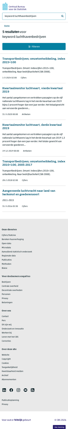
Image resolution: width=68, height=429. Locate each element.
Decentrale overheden (12, 290)
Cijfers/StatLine (9, 235)
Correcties (6, 341)
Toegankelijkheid (9, 367)
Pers (4, 321)
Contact (5, 316)
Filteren (34, 46)
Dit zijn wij (7, 325)
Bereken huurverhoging (13, 239)
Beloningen (7, 303)
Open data (6, 244)
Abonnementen (9, 380)
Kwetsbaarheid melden (12, 371)
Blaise (4, 268)
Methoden (6, 264)
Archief (5, 375)
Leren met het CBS (10, 337)
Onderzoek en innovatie (13, 329)
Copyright (6, 359)
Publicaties (7, 260)
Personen (6, 294)
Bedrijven (6, 282)
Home (7, 26)
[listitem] (4, 390)
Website (5, 355)
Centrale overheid (10, 286)
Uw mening (59, 427)
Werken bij (7, 333)
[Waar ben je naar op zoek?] (34, 16)
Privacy (5, 298)
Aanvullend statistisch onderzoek (17, 252)
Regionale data (9, 256)
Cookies (5, 363)
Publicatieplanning (10, 400)
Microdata (6, 248)
